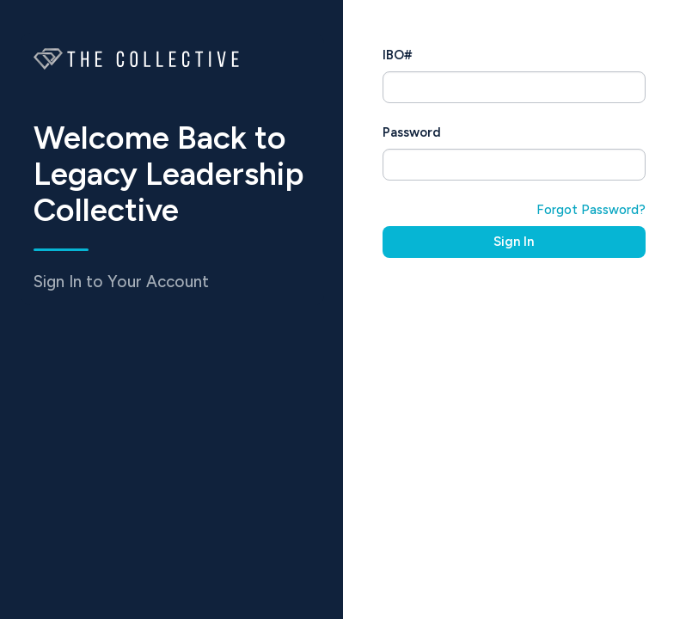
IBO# (397, 55)
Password (412, 132)
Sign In (513, 241)
